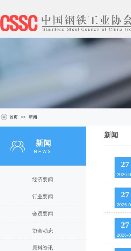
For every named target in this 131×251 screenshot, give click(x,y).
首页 (13, 117)
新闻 (33, 117)
